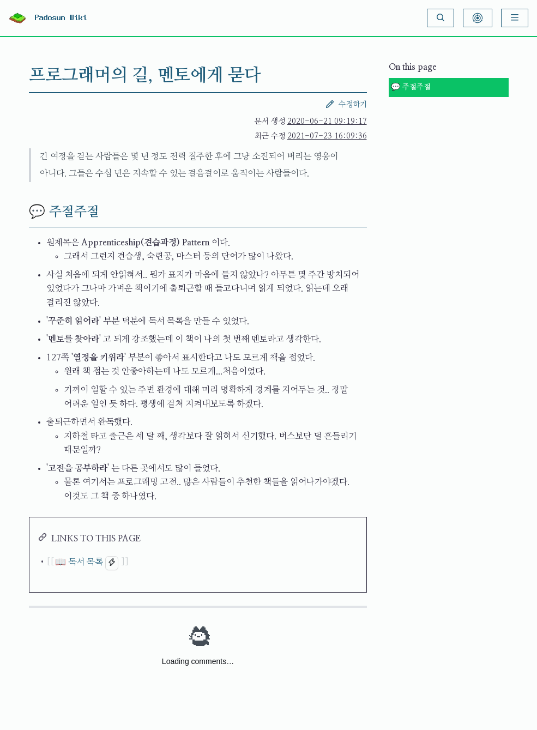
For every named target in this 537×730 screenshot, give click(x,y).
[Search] (440, 18)
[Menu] (514, 18)
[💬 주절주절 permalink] (20, 212)
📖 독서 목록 (79, 562)
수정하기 (346, 104)
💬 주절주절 (411, 87)
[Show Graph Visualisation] (477, 18)
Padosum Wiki (61, 18)
